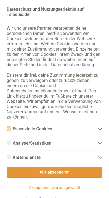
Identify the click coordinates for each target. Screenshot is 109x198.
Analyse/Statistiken (29, 143)
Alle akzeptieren (54, 172)
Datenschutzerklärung (72, 64)
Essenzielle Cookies (29, 128)
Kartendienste (24, 157)
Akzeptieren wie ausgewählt (54, 187)
